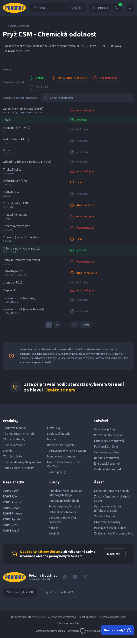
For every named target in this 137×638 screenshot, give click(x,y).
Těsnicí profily (56, 472)
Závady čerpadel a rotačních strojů (112, 498)
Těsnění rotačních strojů (19, 433)
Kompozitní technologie (64, 500)
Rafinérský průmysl (106, 457)
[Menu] (130, 8)
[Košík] (117, 8)
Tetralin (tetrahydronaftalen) (21, 259)
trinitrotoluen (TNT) (16, 180)
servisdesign (90, 631)
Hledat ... (57, 8)
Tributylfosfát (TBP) (16, 203)
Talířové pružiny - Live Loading (67, 450)
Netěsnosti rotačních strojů (112, 490)
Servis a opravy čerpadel (64, 506)
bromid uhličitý (12, 282)
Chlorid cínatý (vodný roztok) (22, 248)
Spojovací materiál (59, 433)
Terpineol (9, 290)
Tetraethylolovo (13, 271)
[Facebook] (65, 577)
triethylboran (11, 192)
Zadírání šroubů (104, 516)
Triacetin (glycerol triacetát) (21, 237)
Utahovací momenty (107, 522)
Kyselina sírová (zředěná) (19, 298)
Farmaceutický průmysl (109, 440)
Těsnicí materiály (14, 439)
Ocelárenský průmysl (107, 469)
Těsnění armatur (14, 445)
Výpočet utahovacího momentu (62, 520)
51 (74, 324)
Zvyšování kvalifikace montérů (113, 533)
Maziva (51, 439)
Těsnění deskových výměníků (22, 462)
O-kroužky (53, 428)
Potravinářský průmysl (108, 435)
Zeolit (6, 119)
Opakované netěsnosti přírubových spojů (108, 508)
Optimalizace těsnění (62, 512)
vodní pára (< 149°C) (16, 139)
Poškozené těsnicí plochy (110, 527)
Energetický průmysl (107, 463)
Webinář (54, 533)
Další (86, 324)
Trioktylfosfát (12, 169)
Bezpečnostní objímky (61, 445)
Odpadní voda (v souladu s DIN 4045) (27, 161)
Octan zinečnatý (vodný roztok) (23, 108)
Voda (6, 150)
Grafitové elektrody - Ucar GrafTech (64, 464)
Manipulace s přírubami (62, 456)
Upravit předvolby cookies (50, 630)
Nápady (54, 527)
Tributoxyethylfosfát (16, 225)
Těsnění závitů (12, 456)
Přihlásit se (100, 8)
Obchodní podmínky (68, 623)
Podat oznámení (88, 617)
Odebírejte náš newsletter (40, 551)
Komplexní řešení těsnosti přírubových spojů (65, 493)
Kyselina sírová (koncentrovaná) (23, 309)
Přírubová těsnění (14, 428)
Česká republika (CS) (59, 592)
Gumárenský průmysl (107, 452)
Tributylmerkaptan (15, 214)
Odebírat (113, 553)
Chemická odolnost (16, 26)
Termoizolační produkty (18, 467)
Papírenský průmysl (106, 446)
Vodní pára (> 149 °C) (16, 127)
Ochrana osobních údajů (112, 617)
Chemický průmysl (106, 429)
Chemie (7, 450)
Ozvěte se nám (59, 390)
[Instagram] (85, 577)
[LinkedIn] (75, 577)
